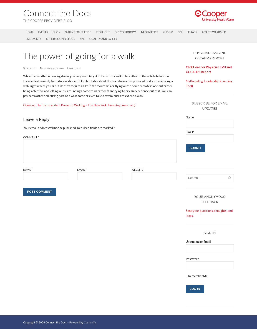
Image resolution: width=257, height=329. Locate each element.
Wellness (74, 68)
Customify (90, 322)
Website (137, 169)
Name (28, 169)
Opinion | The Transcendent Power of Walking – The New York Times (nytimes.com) (79, 105)
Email (82, 169)
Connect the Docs (57, 13)
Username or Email (198, 241)
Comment (31, 137)
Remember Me (198, 276)
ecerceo (30, 68)
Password (192, 259)
